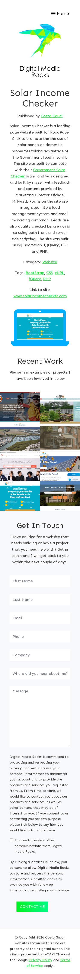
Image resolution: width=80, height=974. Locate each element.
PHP (47, 279)
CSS (49, 272)
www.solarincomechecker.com (40, 296)
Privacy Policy (40, 960)
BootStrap (35, 272)
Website (49, 262)
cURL (59, 272)
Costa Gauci (52, 116)
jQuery (35, 279)
